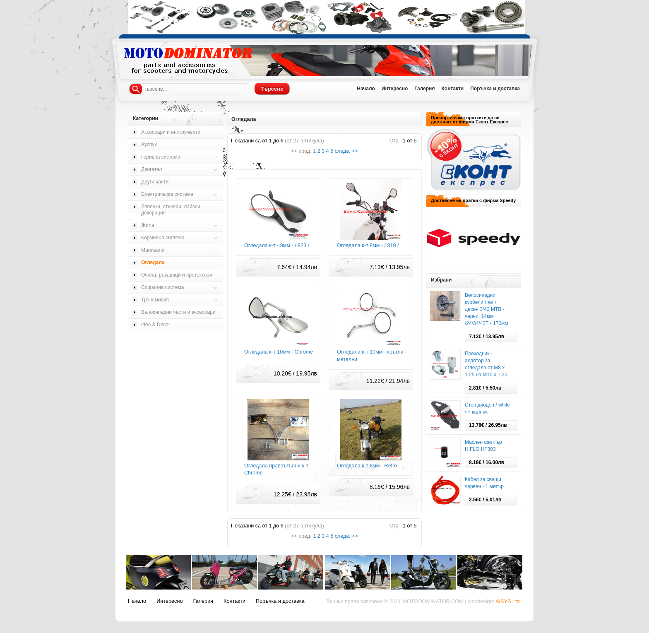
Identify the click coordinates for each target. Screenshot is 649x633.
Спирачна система (162, 287)
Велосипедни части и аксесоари (178, 312)
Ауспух (149, 144)
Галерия (424, 88)
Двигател (151, 169)
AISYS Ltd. (508, 601)
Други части (154, 182)
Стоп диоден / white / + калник (487, 408)
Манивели (152, 250)
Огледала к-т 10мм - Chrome (278, 352)
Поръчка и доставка (495, 88)
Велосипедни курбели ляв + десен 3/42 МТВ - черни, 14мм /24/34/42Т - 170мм (486, 309)
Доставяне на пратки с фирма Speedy (473, 200)
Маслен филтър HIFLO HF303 (483, 445)
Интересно (395, 88)
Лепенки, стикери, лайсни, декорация (171, 210)
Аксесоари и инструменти (170, 132)
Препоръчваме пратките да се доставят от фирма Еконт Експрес (469, 119)
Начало (366, 88)
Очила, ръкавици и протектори (176, 275)
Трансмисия (155, 300)
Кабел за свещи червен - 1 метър (484, 483)
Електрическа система (167, 194)
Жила (147, 225)
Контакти (452, 88)
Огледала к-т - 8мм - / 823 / (276, 245)
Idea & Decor (155, 324)
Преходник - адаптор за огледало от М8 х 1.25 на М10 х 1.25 (486, 364)
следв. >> (346, 151)
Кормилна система (163, 238)
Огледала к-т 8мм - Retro (367, 466)
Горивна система (160, 157)
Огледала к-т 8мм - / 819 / (368, 245)
